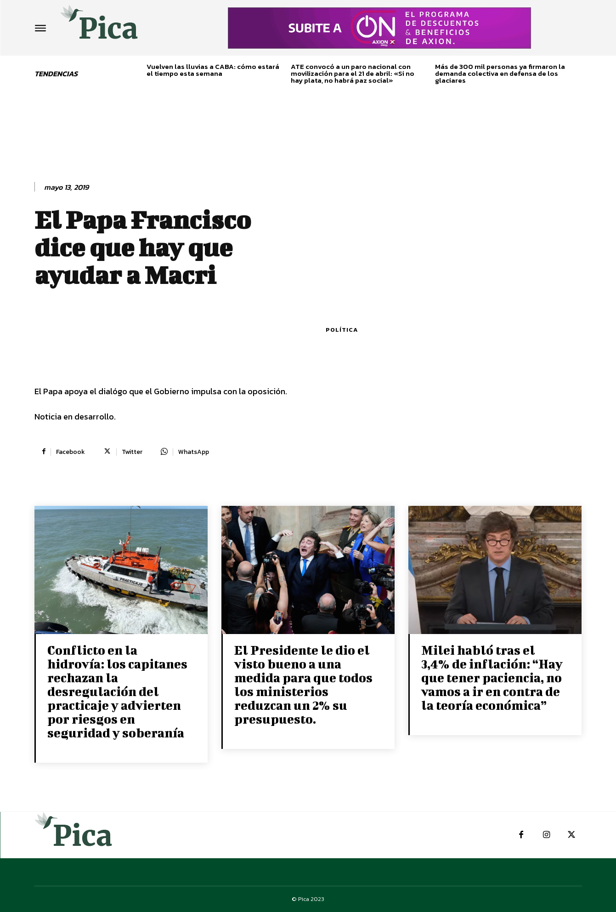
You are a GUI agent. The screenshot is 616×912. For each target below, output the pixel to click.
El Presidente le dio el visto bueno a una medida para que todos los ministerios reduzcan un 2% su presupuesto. (303, 684)
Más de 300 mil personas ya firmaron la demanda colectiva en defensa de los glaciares (500, 73)
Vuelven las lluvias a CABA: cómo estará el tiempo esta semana (213, 70)
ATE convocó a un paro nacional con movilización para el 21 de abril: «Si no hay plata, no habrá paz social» (352, 73)
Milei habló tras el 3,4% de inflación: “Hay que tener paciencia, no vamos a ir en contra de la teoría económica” (492, 677)
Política (341, 329)
